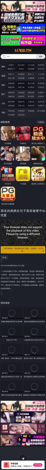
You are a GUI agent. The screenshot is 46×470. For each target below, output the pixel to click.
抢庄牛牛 (41, 69)
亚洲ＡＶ (11, 74)
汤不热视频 (41, 111)
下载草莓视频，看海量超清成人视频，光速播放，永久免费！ (23, 250)
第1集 (4, 257)
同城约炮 (11, 111)
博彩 (3, 66)
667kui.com (23, 50)
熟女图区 (31, 96)
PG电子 (11, 65)
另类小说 (21, 105)
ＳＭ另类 (41, 78)
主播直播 (31, 78)
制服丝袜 (11, 87)
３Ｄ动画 (41, 74)
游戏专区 (41, 65)
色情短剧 (21, 115)
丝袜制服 (21, 78)
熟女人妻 (11, 78)
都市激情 (11, 102)
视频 (3, 76)
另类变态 (41, 87)
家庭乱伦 (21, 102)
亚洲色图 (21, 92)
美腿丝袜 (11, 96)
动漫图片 (41, 92)
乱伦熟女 (31, 87)
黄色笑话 (31, 105)
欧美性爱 (41, 83)
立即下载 (38, 465)
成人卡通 (31, 83)
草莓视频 (31, 111)
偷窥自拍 (11, 92)
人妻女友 (31, 102)
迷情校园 (11, 105)
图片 (3, 94)
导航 (3, 112)
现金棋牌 (31, 69)
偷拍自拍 (21, 83)
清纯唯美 (21, 96)
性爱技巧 (41, 105)
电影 (3, 85)
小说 (3, 103)
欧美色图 (31, 92)
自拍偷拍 (21, 74)
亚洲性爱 (11, 83)
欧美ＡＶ (31, 74)
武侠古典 (41, 102)
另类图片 (41, 96)
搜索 (40, 56)
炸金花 (21, 69)
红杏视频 (11, 115)
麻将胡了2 (11, 69)
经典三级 (21, 87)
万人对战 (31, 65)
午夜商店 (21, 111)
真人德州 (21, 65)
